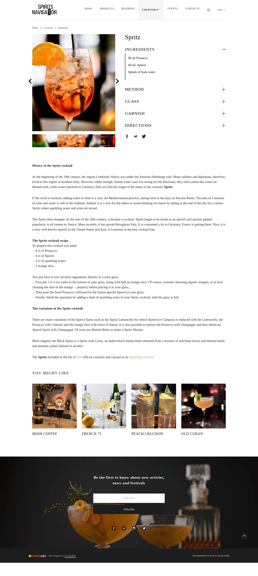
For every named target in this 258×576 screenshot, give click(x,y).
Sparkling (63, 28)
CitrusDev (70, 556)
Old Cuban (192, 434)
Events (173, 10)
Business (127, 10)
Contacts (192, 10)
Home (35, 28)
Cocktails (150, 10)
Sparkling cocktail (141, 357)
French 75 (91, 434)
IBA (79, 357)
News (88, 10)
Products (107, 10)
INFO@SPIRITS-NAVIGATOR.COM (210, 556)
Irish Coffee (44, 434)
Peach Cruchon (147, 434)
